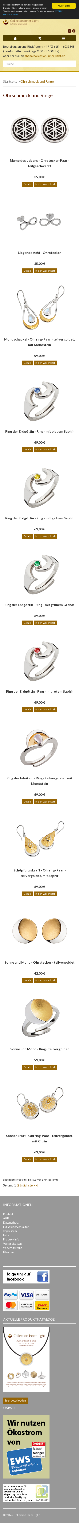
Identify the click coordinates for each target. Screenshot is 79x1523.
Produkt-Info (11, 1239)
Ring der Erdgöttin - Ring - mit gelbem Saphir (39, 518)
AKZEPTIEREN (64, 5)
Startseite (10, 81)
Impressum (10, 1231)
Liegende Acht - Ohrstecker (39, 252)
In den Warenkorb (45, 184)
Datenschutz (11, 1222)
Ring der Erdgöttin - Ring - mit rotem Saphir (39, 691)
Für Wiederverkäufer (16, 1226)
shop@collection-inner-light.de (45, 56)
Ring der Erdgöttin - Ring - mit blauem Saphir (39, 431)
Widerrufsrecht (12, 1248)
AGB (6, 1218)
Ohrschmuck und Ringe (37, 81)
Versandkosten (12, 1243)
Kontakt (8, 1214)
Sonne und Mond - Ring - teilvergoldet (39, 1049)
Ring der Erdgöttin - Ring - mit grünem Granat (39, 605)
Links (6, 1235)
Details (27, 184)
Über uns (8, 1252)
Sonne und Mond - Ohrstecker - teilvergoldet (39, 962)
